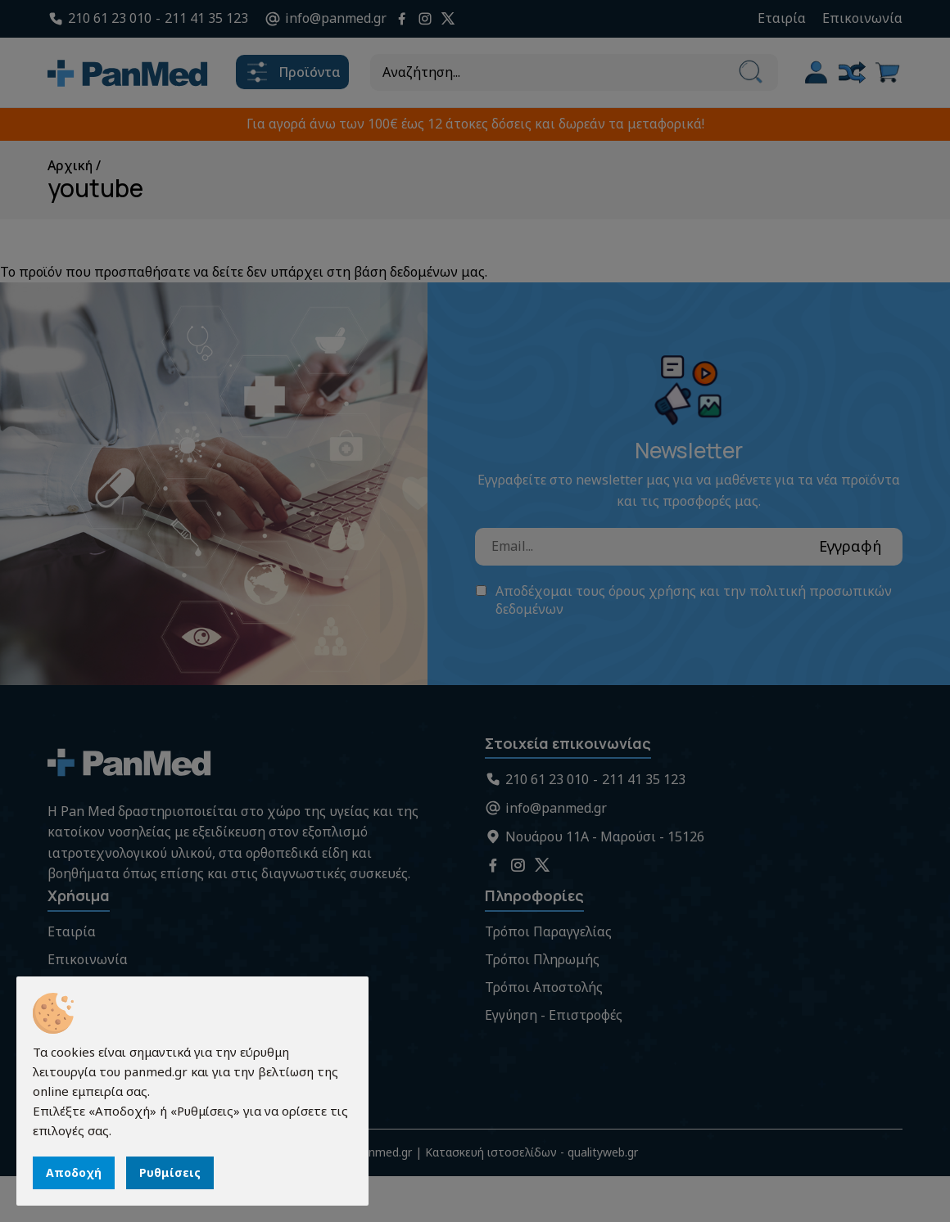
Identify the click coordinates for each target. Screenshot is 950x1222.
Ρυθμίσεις (170, 1172)
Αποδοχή (74, 1172)
